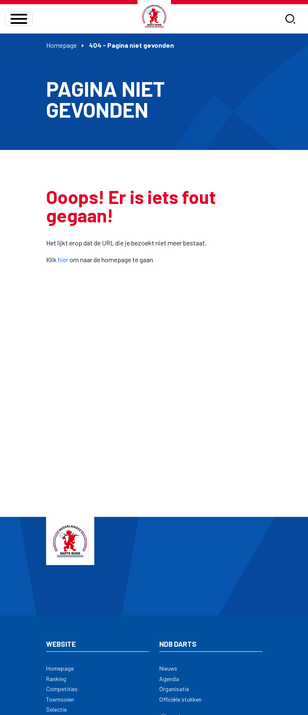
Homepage (61, 45)
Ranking (56, 678)
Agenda (169, 678)
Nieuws (168, 668)
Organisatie (174, 688)
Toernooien (60, 699)
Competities (62, 688)
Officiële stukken (180, 699)
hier (63, 259)
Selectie (56, 709)
